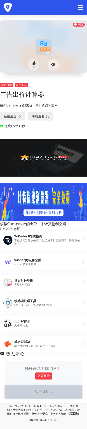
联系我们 (74, 413)
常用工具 (21, 85)
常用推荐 (6, 85)
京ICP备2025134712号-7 (43, 420)
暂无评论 (15, 353)
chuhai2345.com (56, 406)
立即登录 (43, 376)
